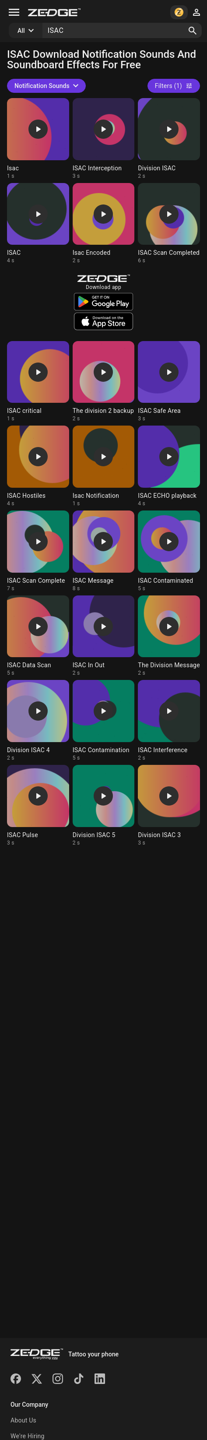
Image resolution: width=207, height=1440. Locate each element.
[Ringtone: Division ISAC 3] (169, 805)
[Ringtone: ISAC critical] (38, 381)
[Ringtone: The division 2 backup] (104, 381)
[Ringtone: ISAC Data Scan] (38, 636)
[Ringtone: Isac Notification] (104, 466)
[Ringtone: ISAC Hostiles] (38, 466)
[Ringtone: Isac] (38, 139)
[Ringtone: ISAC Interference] (169, 720)
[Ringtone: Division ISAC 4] (38, 720)
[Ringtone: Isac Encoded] (104, 223)
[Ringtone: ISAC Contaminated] (169, 551)
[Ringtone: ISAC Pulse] (38, 805)
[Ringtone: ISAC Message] (104, 551)
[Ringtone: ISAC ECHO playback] (169, 466)
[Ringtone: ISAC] (38, 223)
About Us (23, 1420)
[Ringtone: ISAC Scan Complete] (38, 551)
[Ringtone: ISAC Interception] (104, 139)
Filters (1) (174, 85)
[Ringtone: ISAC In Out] (104, 636)
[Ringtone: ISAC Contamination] (104, 720)
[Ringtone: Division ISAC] (169, 139)
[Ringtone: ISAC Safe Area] (169, 381)
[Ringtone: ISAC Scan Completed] (169, 223)
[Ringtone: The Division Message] (169, 636)
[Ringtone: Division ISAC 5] (104, 805)
